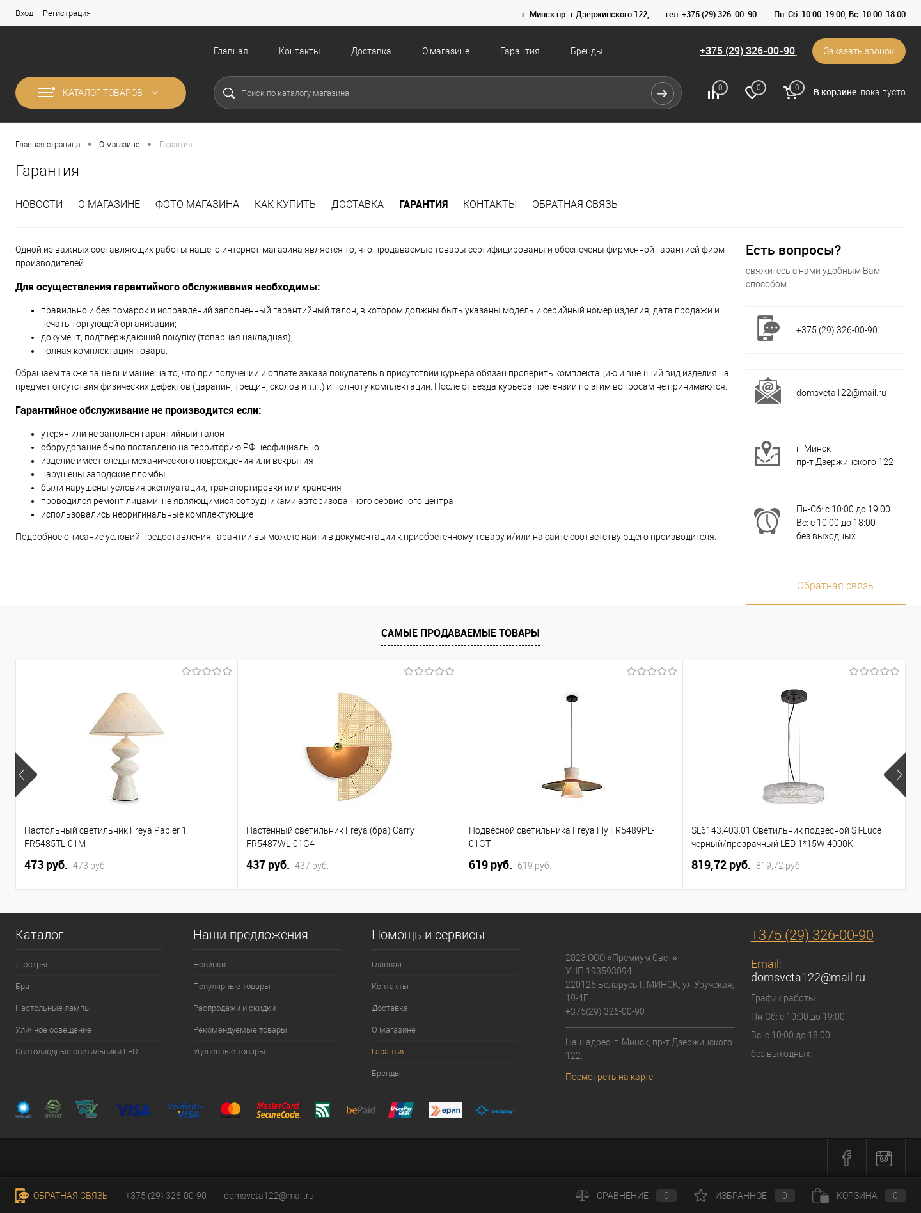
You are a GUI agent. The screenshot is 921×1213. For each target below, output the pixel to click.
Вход (24, 13)
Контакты (299, 51)
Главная (231, 51)
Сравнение (626, 1196)
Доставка (371, 51)
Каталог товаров (101, 93)
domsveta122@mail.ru (841, 393)
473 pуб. (65, 865)
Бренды (587, 51)
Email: (766, 964)
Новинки (209, 964)
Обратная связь (575, 204)
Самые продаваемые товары (460, 633)
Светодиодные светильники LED (76, 1051)
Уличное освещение (53, 1030)
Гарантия (520, 51)
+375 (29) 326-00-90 (747, 51)
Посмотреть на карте (609, 1077)
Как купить (285, 204)
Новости (39, 204)
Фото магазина (197, 204)
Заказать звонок (859, 51)
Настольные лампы (53, 1008)
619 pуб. (510, 865)
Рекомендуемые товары (240, 1030)
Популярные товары (232, 986)
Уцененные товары (229, 1051)
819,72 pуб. (746, 865)
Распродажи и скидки (234, 1008)
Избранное (744, 1196)
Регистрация (67, 13)
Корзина (859, 1196)
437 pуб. (287, 865)
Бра (22, 986)
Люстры (31, 964)
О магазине (445, 51)
